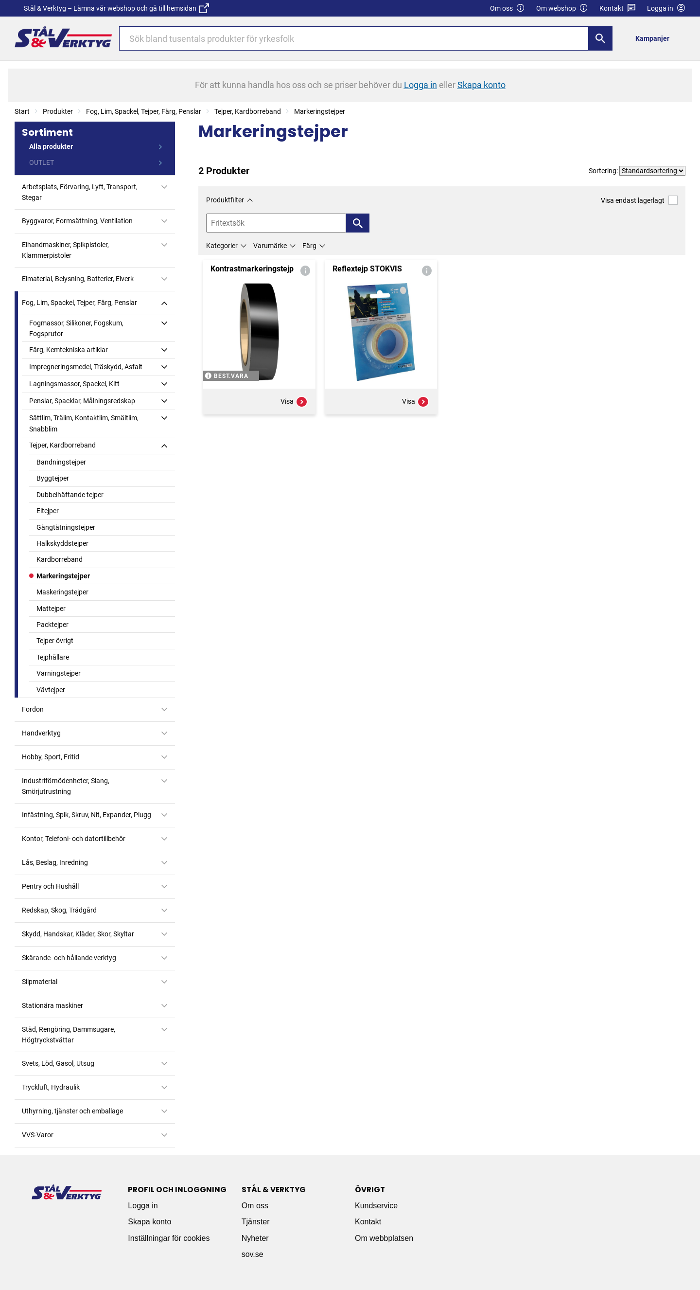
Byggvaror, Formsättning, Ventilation (77, 221)
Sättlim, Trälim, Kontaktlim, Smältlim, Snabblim (84, 423)
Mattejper (51, 608)
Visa (294, 402)
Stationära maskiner (52, 1005)
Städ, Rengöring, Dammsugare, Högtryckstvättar (68, 1034)
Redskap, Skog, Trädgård (59, 910)
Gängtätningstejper (65, 527)
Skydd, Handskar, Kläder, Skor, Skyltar (78, 934)
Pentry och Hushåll (50, 886)
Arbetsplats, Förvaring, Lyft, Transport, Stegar (80, 192)
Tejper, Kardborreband (247, 111)
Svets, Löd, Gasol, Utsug (58, 1063)
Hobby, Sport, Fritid (50, 757)
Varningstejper (58, 673)
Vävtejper (50, 690)
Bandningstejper (61, 462)
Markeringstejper (319, 111)
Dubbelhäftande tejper (70, 495)
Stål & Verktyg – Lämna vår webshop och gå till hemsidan (116, 8)
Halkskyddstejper (62, 543)
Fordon (33, 709)
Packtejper (52, 624)
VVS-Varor (37, 1135)
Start (22, 111)
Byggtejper (52, 478)
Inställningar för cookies (169, 1238)
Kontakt (617, 8)
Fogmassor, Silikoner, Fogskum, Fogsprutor (76, 328)
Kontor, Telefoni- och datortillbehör (73, 838)
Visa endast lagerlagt (639, 200)
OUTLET (41, 162)
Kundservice (376, 1205)
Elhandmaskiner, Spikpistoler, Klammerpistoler (65, 250)
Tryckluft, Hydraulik (51, 1087)
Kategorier (222, 246)
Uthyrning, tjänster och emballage (72, 1111)
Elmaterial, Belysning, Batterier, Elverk (78, 279)
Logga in (143, 1205)
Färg (309, 246)
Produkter (58, 111)
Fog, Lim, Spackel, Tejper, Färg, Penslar (143, 111)
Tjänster (256, 1222)
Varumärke (270, 246)
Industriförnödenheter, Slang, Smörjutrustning (65, 786)
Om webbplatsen (384, 1238)
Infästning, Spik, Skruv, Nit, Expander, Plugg (86, 815)
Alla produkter (51, 146)
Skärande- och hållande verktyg (69, 958)
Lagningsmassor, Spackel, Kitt (74, 384)
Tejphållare (52, 657)
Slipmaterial (39, 981)
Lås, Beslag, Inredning (55, 862)
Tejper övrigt (54, 641)
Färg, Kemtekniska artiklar (68, 350)
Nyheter (255, 1238)
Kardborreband (59, 559)
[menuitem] (655, 38)
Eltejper (47, 511)
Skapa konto (149, 1222)
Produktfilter (225, 200)
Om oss (507, 8)
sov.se (252, 1254)
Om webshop (562, 8)
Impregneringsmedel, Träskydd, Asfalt (85, 367)
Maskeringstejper (62, 592)
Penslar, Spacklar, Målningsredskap (82, 401)
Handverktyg (41, 733)
